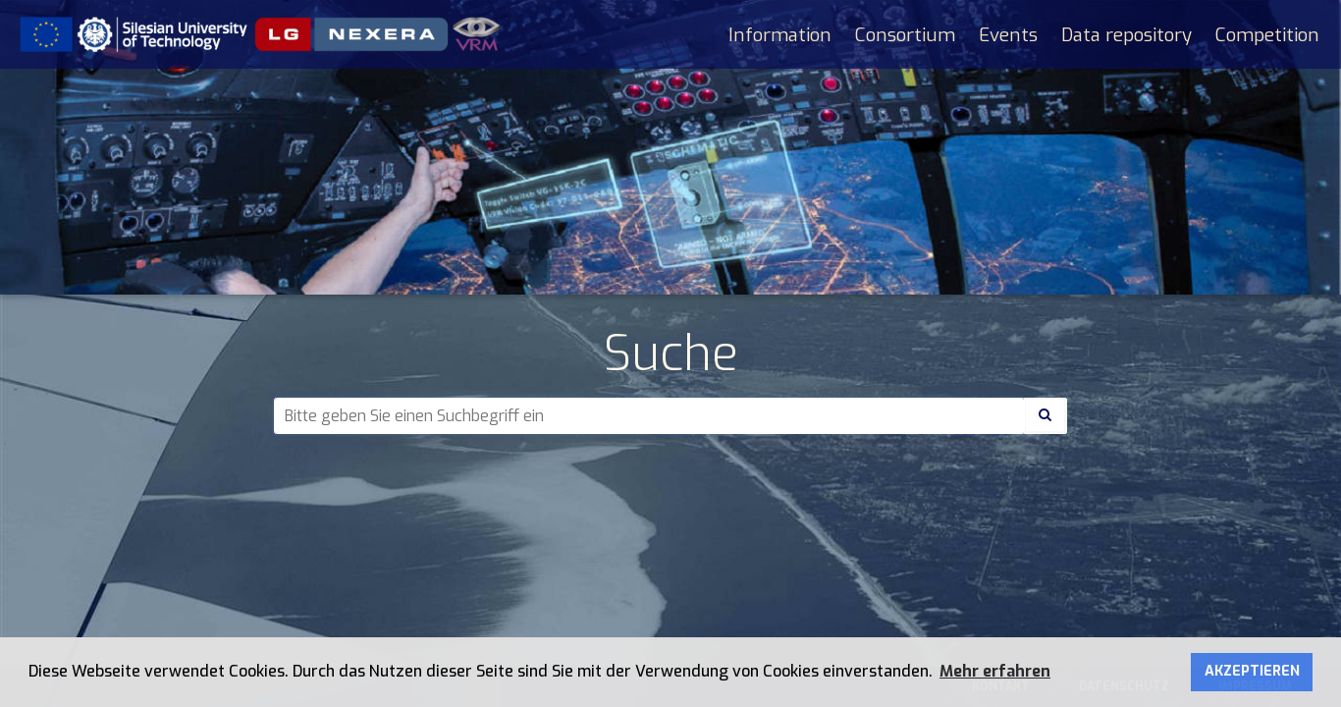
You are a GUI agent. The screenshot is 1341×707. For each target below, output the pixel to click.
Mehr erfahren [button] (994, 671)
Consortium (905, 35)
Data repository (1126, 35)
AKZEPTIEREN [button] (1252, 671)
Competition (1267, 35)
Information (779, 35)
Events (1008, 35)
